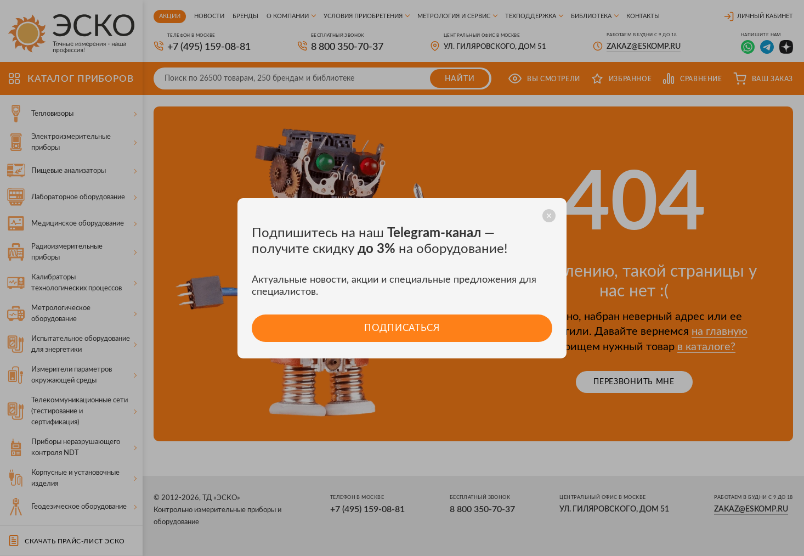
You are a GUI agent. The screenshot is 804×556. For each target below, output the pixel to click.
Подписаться (401, 328)
